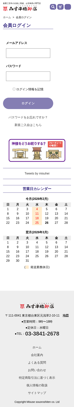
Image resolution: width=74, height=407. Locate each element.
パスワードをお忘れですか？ (28, 117)
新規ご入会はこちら (28, 124)
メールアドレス (16, 43)
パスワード (13, 66)
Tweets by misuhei (37, 173)
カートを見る (60, 7)
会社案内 (37, 355)
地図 (66, 315)
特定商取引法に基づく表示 (37, 377)
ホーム (37, 347)
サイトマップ (37, 392)
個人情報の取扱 (37, 385)
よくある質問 (37, 362)
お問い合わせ (37, 370)
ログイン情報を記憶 (28, 89)
